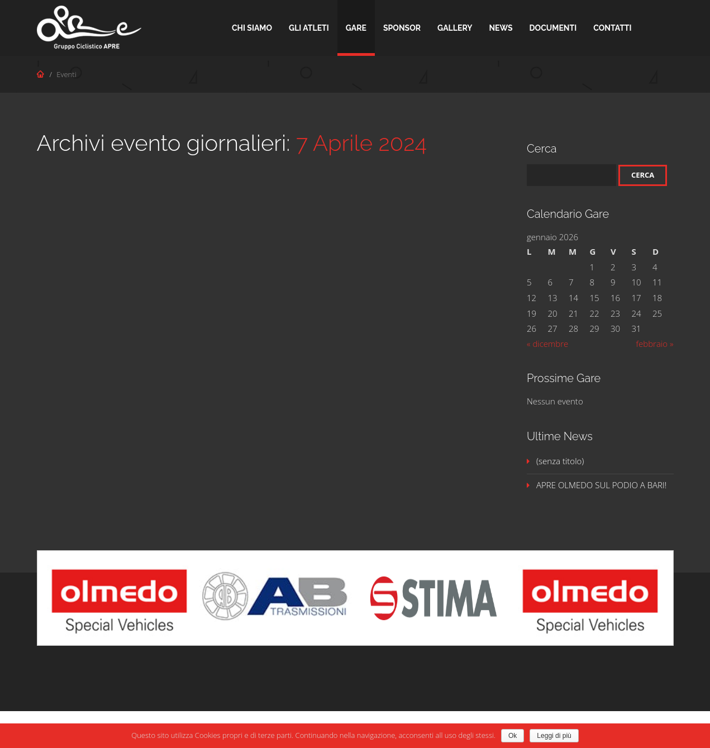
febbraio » (655, 343)
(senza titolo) (560, 460)
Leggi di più (554, 736)
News (500, 27)
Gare (356, 27)
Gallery (454, 27)
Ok (512, 736)
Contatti (612, 27)
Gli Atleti (309, 27)
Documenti (553, 27)
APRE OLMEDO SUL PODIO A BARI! (601, 484)
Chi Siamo (252, 27)
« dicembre (547, 343)
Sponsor (402, 27)
